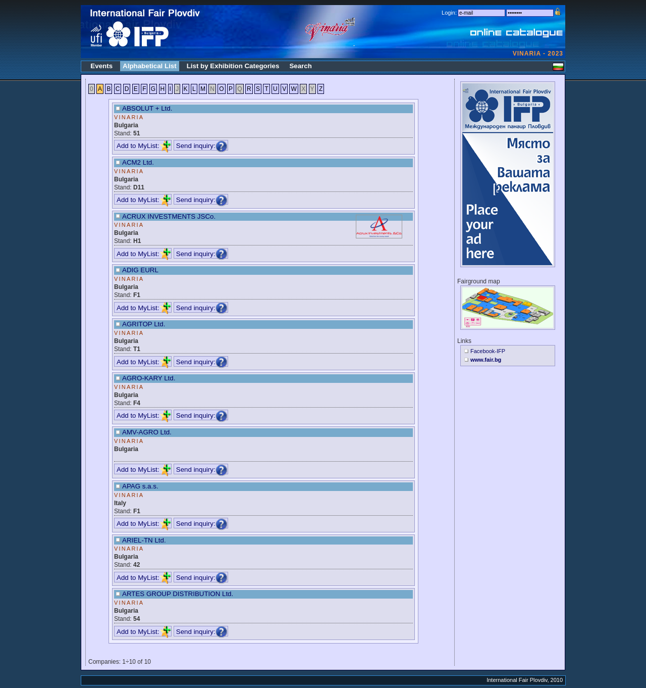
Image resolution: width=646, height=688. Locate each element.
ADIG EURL (140, 270)
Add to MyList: (144, 145)
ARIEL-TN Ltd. (144, 540)
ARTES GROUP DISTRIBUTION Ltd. (177, 594)
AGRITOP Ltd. (143, 324)
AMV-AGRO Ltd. (147, 432)
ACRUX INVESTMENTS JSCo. (169, 216)
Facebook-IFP (487, 351)
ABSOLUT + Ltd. (147, 108)
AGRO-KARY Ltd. (148, 378)
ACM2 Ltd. (138, 162)
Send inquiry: (202, 145)
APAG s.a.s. (140, 486)
